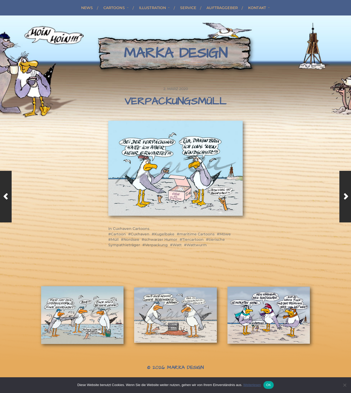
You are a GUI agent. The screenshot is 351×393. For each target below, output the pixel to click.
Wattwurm (197, 245)
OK (268, 385)
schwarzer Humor (160, 239)
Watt (177, 245)
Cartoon (118, 234)
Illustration (152, 7)
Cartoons (114, 7)
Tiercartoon (193, 239)
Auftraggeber (222, 7)
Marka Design (175, 53)
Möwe (225, 234)
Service (188, 7)
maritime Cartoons (197, 234)
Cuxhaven (140, 234)
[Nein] (344, 385)
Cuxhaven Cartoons (131, 228)
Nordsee (131, 239)
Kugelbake (164, 234)
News (87, 7)
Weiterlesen (252, 385)
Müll (115, 239)
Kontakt (257, 7)
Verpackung (156, 245)
